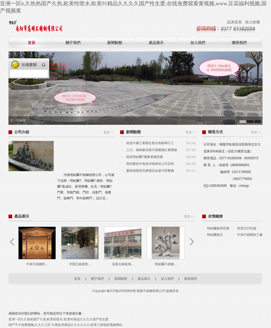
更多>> (108, 132)
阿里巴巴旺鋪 (246, 228)
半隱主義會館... (80, 264)
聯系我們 (239, 43)
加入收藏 (252, 22)
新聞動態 (114, 43)
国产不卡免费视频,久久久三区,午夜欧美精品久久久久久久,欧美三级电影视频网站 (65, 325)
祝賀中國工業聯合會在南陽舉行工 (150, 143)
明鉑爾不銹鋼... (166, 264)
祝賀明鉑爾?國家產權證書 (144, 157)
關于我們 (73, 43)
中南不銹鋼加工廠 (250, 235)
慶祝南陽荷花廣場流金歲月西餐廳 (150, 170)
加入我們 (197, 43)
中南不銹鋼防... (37, 264)
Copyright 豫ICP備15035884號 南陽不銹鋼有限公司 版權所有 (135, 291)
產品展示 (156, 43)
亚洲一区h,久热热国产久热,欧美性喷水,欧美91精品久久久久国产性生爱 (58, 319)
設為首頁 (234, 22)
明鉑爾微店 (215, 235)
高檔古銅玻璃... (123, 264)
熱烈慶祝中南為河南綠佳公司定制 (150, 164)
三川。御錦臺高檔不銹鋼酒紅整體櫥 (151, 150)
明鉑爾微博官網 (218, 228)
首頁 (31, 43)
